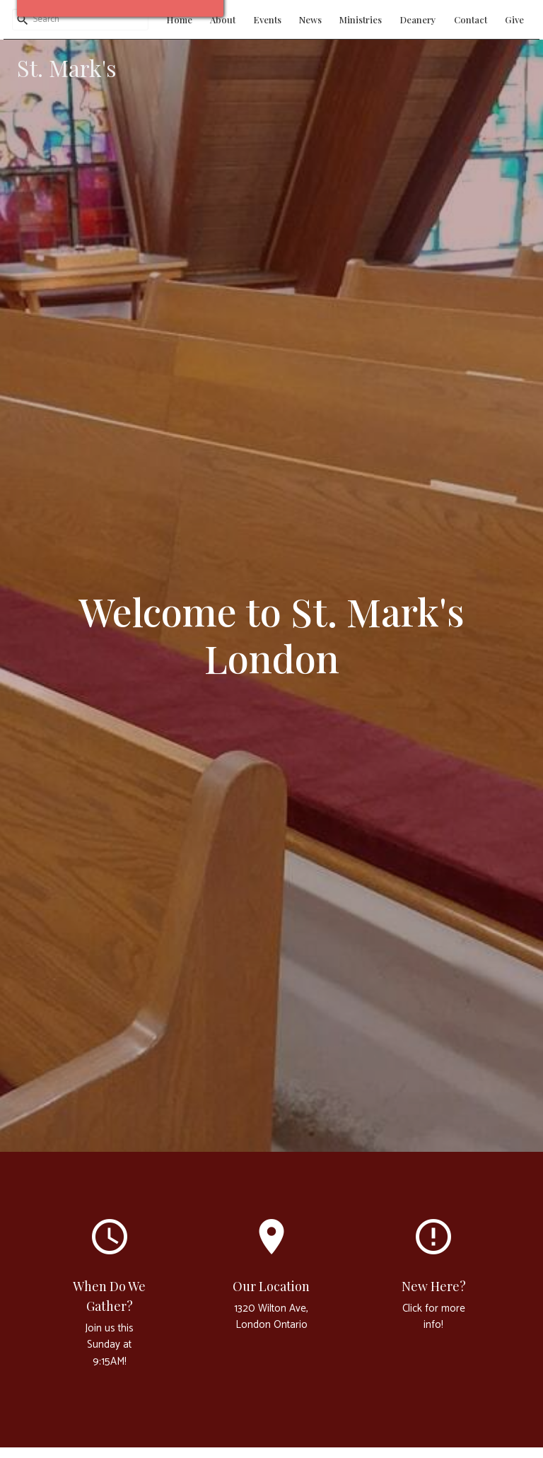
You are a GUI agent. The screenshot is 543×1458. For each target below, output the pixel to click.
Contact (470, 19)
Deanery (417, 19)
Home (179, 19)
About (222, 19)
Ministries (360, 19)
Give (514, 19)
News (310, 19)
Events (267, 19)
